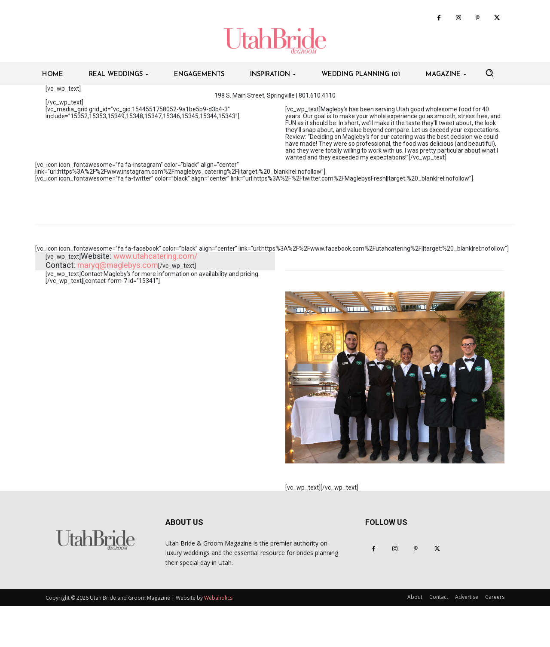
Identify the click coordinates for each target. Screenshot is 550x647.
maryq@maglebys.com (117, 265)
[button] (489, 72)
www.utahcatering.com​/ (155, 256)
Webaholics (218, 597)
